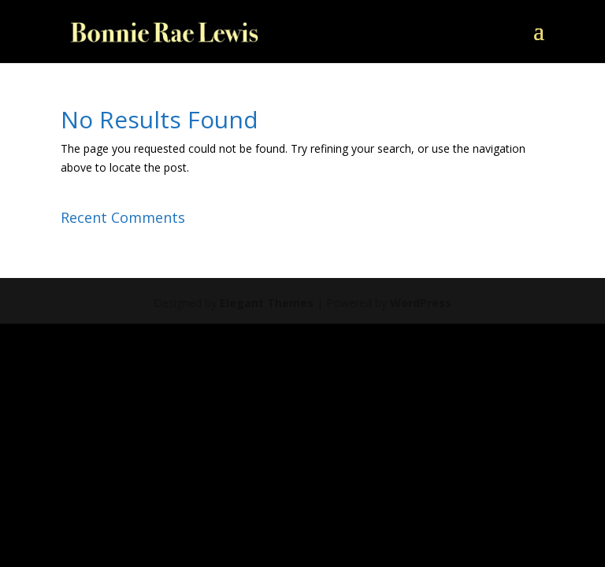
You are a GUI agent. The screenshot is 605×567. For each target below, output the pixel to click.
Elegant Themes (267, 302)
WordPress (420, 302)
